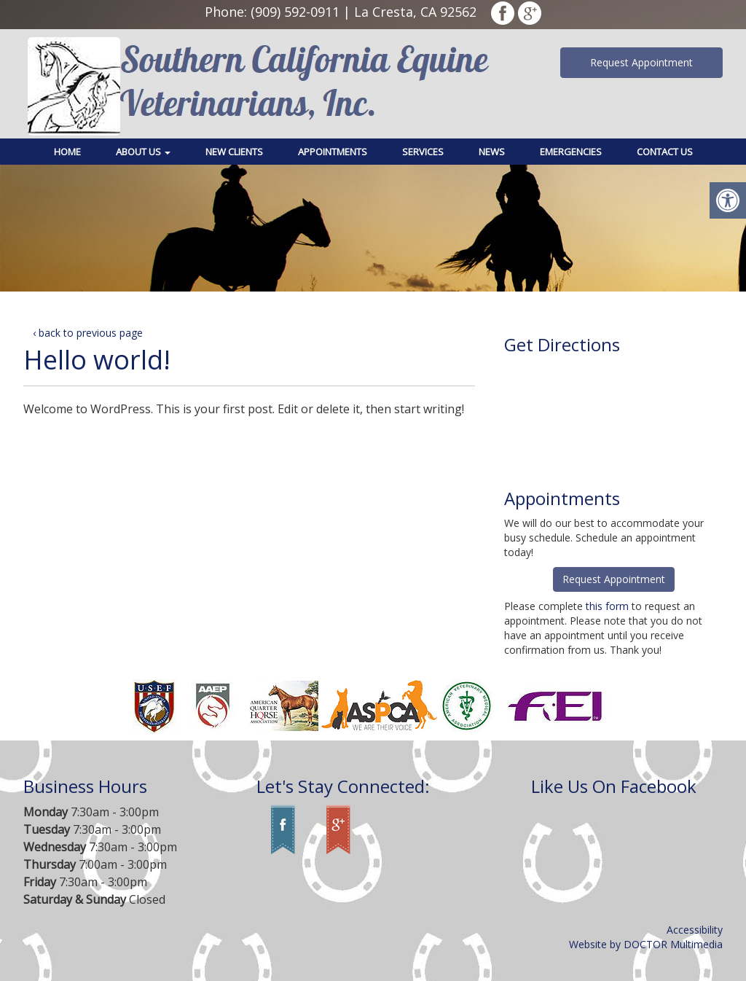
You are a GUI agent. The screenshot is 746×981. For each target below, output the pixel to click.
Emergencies (571, 151)
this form (607, 606)
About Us (143, 151)
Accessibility (695, 930)
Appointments (332, 151)
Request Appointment (641, 62)
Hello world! (96, 360)
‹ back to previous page (88, 333)
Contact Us (665, 151)
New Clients (234, 151)
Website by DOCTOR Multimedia (646, 944)
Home (67, 151)
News (492, 151)
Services (423, 151)
